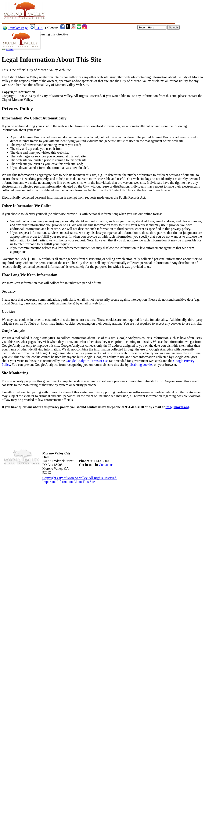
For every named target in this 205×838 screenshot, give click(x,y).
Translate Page (18, 28)
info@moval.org (177, 407)
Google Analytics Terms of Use (87, 361)
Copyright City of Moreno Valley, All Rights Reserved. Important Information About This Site (79, 479)
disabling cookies (141, 364)
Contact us (106, 465)
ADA (39, 28)
